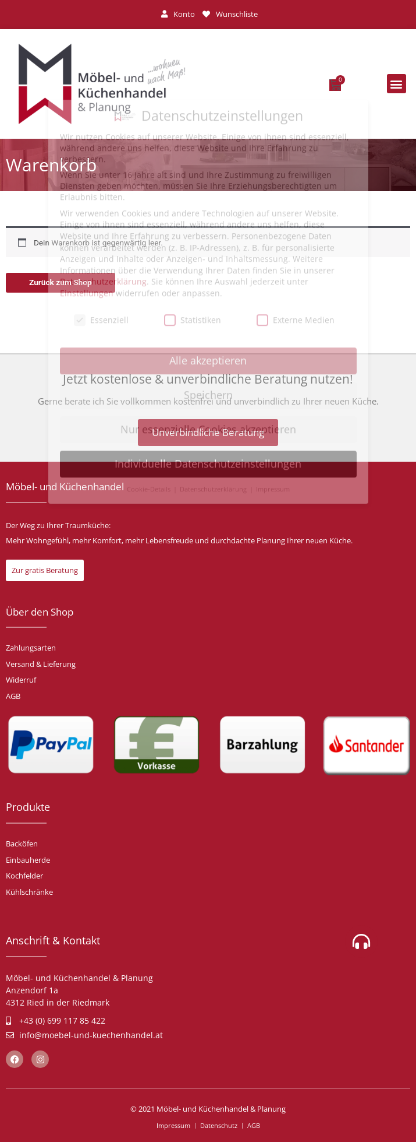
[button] (396, 83)
